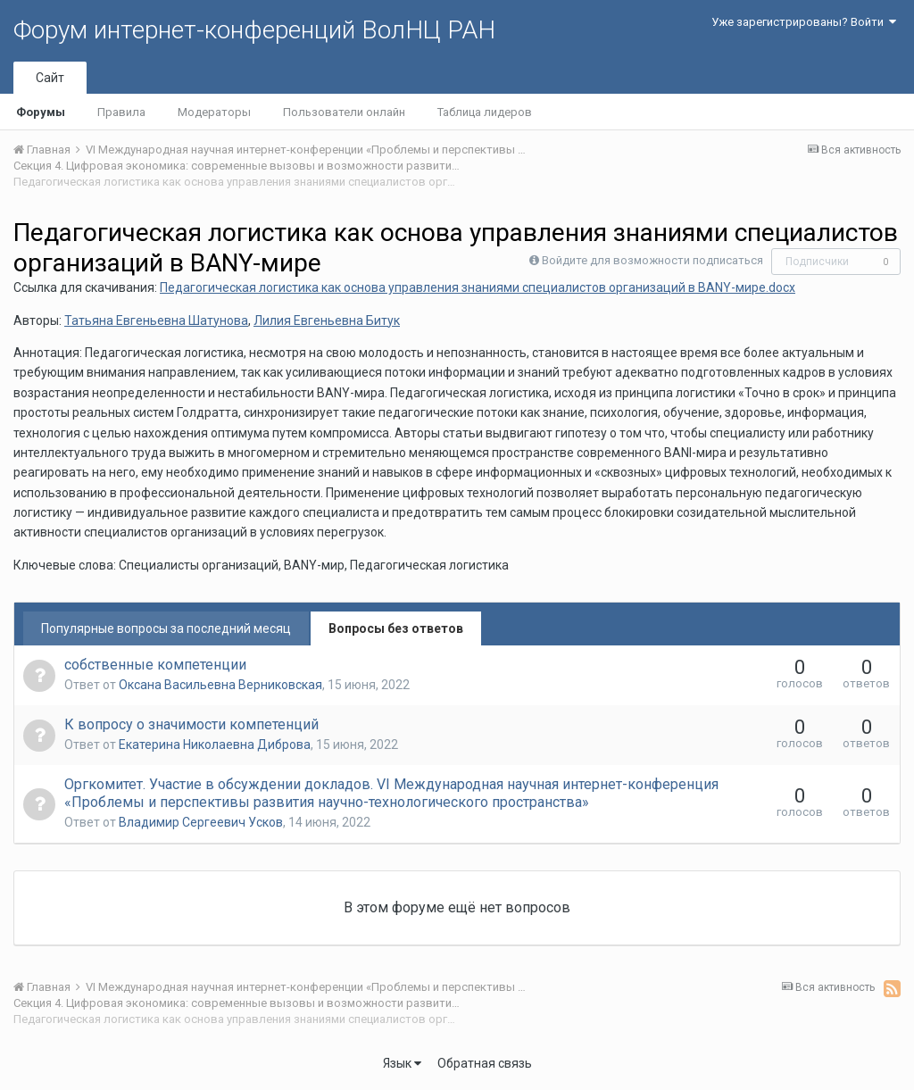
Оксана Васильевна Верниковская (220, 685)
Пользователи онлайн (344, 112)
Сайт (50, 78)
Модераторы (214, 112)
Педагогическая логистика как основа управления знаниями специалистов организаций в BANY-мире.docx (477, 287)
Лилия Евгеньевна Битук (326, 320)
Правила (121, 112)
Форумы (40, 112)
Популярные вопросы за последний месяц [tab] (166, 628)
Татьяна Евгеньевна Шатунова (156, 320)
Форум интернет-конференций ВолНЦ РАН (254, 30)
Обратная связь (484, 1063)
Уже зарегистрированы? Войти (803, 22)
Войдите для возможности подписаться (652, 260)
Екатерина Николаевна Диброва (215, 744)
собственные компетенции (155, 664)
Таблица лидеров (484, 112)
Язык (402, 1063)
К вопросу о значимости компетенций (191, 724)
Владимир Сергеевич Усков (201, 822)
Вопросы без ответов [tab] (395, 628)
